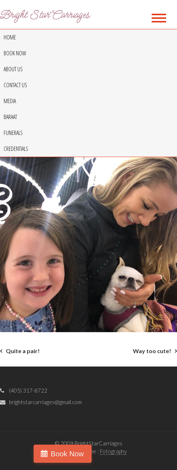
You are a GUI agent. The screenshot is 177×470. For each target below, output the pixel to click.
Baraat (10, 117)
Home (10, 37)
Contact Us (15, 85)
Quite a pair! (23, 350)
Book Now (15, 53)
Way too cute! (152, 350)
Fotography (113, 451)
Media (10, 101)
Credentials (16, 149)
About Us (13, 69)
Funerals (13, 133)
